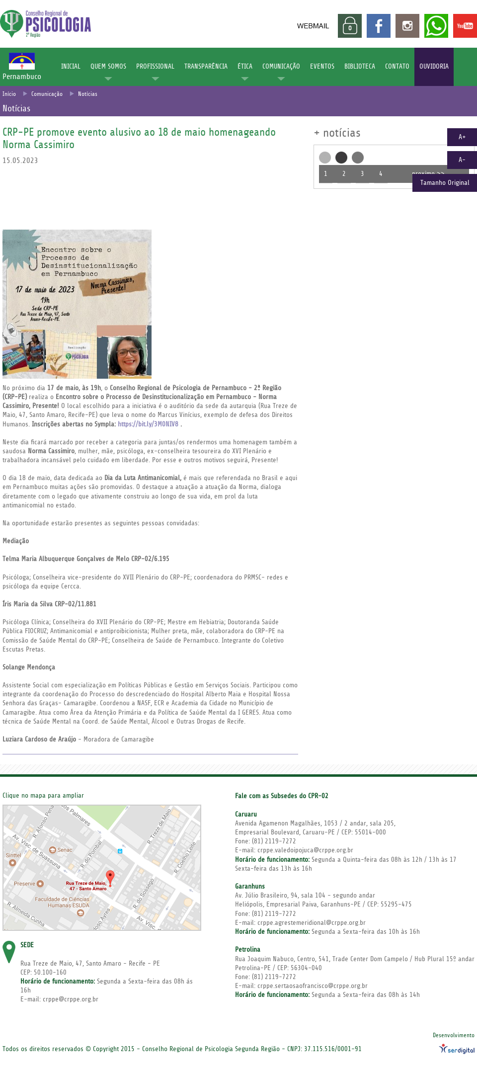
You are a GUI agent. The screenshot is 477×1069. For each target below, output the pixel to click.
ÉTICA (245, 67)
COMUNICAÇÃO (281, 67)
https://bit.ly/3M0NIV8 (148, 424)
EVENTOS (322, 67)
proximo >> (428, 174)
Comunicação (47, 94)
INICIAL (70, 67)
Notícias (87, 94)
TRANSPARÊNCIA (206, 67)
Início (9, 94)
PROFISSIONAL (155, 67)
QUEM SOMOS (108, 67)
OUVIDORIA (434, 67)
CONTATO (397, 67)
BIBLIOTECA (359, 67)
